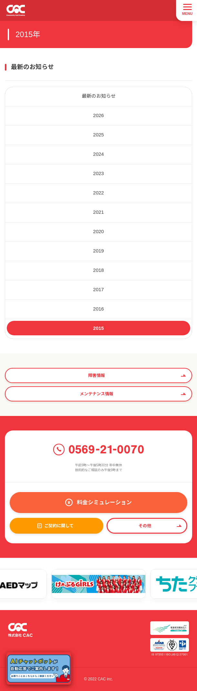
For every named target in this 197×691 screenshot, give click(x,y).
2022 (98, 192)
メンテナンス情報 (96, 393)
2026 (98, 115)
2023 (98, 173)
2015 (98, 328)
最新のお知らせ (99, 96)
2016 (98, 308)
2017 (98, 289)
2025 (98, 134)
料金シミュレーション (104, 502)
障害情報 (96, 375)
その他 (145, 525)
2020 (98, 231)
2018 (98, 270)
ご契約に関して (59, 525)
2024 (98, 154)
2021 (98, 212)
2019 (98, 250)
